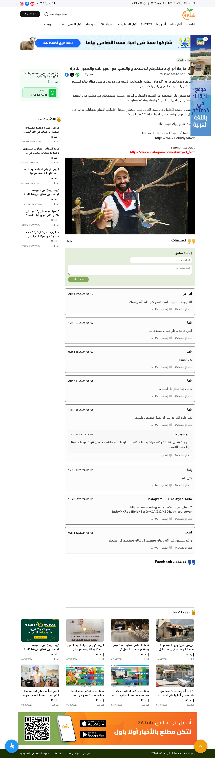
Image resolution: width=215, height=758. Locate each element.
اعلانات (180, 60)
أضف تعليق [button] (78, 279)
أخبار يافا (161, 24)
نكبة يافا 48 (107, 24)
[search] (55, 14)
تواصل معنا (73, 753)
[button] (205, 39)
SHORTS (146, 24)
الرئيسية (190, 24)
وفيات (60, 24)
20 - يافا (140, 3)
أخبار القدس (75, 24)
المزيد (49, 24)
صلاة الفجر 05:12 (48, 3)
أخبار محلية (175, 24)
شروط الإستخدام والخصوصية (34, 753)
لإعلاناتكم (58, 753)
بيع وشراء (91, 24)
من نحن (86, 753)
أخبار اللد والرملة (127, 24)
